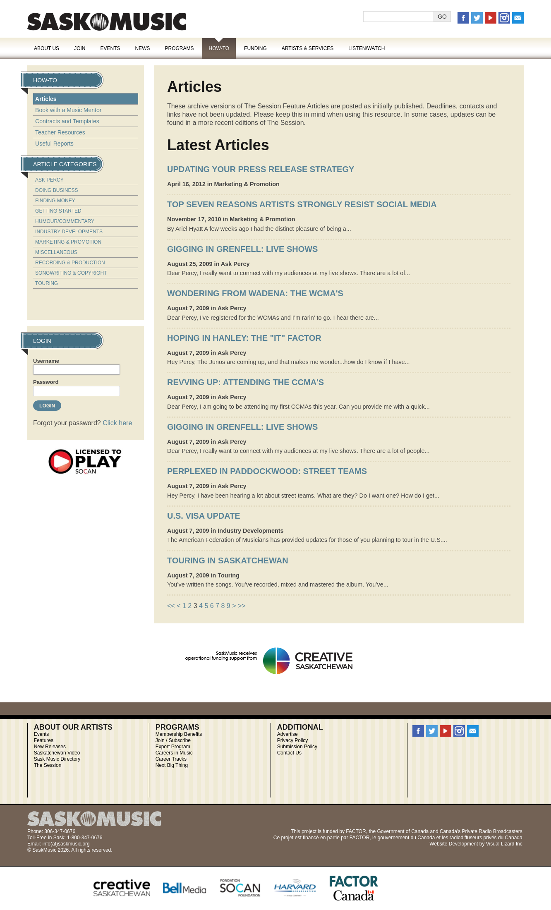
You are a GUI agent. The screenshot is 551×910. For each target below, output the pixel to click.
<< (171, 605)
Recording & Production (70, 263)
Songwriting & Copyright (71, 273)
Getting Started (58, 211)
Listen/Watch (366, 48)
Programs (179, 48)
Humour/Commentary (64, 221)
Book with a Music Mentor (68, 110)
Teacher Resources (60, 132)
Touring (46, 283)
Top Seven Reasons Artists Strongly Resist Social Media (302, 204)
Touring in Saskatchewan (227, 560)
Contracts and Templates (67, 121)
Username (46, 361)
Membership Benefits (179, 734)
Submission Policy (297, 747)
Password (45, 382)
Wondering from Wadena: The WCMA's (255, 293)
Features (43, 740)
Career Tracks (171, 759)
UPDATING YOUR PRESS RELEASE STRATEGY (260, 169)
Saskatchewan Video (57, 753)
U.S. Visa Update (203, 515)
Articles (45, 99)
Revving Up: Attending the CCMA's (245, 382)
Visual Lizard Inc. (505, 844)
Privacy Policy (292, 740)
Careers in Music (174, 753)
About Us (46, 48)
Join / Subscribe (173, 740)
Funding (255, 48)
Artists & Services (308, 48)
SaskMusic (106, 21)
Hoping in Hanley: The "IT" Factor (244, 337)
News (142, 48)
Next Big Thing (172, 765)
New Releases (50, 747)
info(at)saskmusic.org (66, 844)
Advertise (287, 734)
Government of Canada (403, 831)
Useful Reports (54, 143)
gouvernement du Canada (406, 838)
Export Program (173, 747)
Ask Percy (49, 180)
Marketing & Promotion (68, 242)
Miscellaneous (56, 252)
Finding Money (55, 201)
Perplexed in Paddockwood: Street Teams (267, 471)
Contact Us (289, 753)
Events (110, 48)
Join (79, 48)
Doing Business (56, 190)
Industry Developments (69, 232)
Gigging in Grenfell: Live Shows (242, 249)
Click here (117, 422)
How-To (219, 48)
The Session (48, 765)
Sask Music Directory (57, 759)
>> (242, 605)
